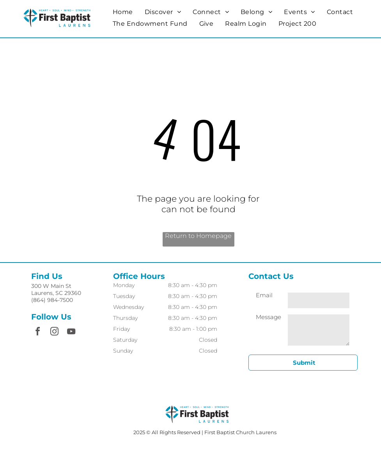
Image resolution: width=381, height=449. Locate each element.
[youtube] (71, 332)
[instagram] (54, 332)
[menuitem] (123, 12)
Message (268, 317)
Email (264, 295)
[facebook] (37, 332)
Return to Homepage (198, 236)
